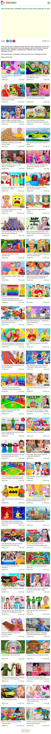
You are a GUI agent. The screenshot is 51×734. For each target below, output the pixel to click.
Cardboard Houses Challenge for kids (37, 655)
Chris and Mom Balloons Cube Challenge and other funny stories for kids (12, 300)
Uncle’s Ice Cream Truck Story (35, 432)
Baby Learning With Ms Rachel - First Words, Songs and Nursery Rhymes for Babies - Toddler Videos (38, 233)
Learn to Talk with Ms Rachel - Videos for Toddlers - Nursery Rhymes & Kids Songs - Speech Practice (38, 411)
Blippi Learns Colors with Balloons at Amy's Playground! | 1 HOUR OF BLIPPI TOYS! (37, 278)
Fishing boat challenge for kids (35, 521)
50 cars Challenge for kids (9, 699)
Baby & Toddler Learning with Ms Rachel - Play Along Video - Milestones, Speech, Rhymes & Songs (13, 122)
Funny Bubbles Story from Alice (11, 655)
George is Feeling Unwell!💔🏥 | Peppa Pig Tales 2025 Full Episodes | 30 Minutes (38, 500)
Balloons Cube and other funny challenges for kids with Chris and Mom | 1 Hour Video (11, 389)
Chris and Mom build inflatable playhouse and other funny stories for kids (37, 122)
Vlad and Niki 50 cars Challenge (36, 98)
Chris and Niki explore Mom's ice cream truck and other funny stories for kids (38, 679)
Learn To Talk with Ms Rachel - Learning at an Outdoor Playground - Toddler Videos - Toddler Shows (37, 545)
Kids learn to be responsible (35, 298)
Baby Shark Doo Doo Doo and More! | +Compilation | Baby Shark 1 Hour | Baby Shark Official (37, 367)
